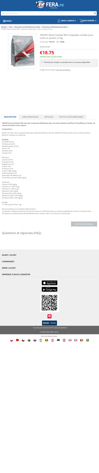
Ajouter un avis (45, 46)
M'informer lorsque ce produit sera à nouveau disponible (66, 62)
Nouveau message (84, 224)
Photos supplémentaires (71, 117)
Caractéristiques (30, 117)
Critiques (48, 117)
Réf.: (58, 42)
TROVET (52, 42)
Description (10, 117)
